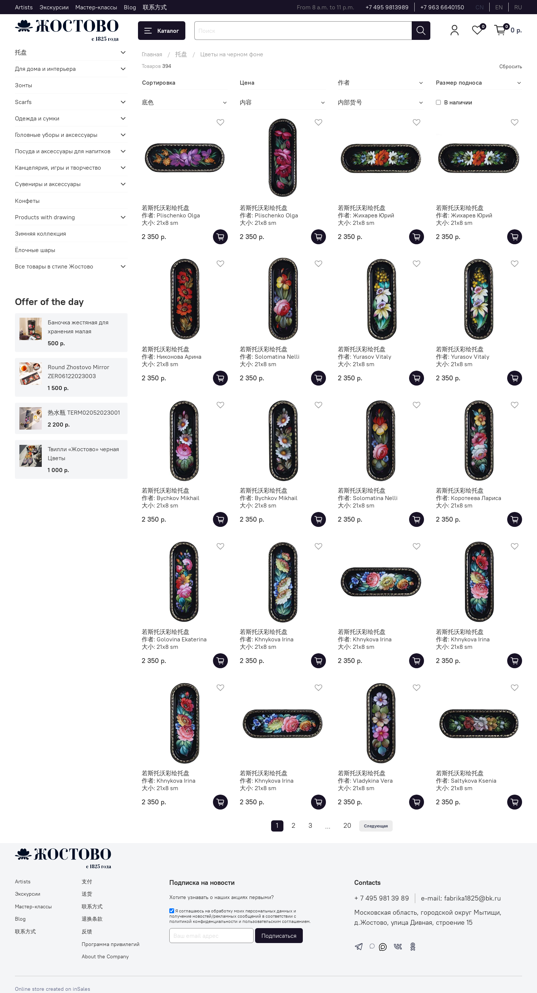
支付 (87, 881)
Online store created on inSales (52, 989)
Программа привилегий (110, 944)
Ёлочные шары (35, 250)
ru (518, 7)
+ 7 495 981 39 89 (381, 898)
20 (347, 825)
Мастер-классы (96, 7)
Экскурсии (54, 7)
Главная (152, 54)
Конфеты (27, 200)
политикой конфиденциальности (203, 921)
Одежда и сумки (37, 118)
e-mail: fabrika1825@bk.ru (461, 898)
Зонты (23, 85)
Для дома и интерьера (45, 68)
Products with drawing (45, 217)
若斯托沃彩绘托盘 (165, 207)
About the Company (105, 956)
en (499, 7)
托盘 (181, 54)
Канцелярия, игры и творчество (58, 167)
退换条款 (92, 918)
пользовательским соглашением (276, 921)
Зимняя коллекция (40, 233)
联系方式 (155, 7)
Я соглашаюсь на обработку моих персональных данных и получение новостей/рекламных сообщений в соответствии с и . (240, 916)
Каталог (161, 30)
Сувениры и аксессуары (48, 184)
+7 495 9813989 (387, 7)
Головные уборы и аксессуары (56, 134)
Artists (24, 7)
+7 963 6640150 (442, 7)
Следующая (376, 826)
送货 (87, 893)
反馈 (87, 931)
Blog (130, 7)
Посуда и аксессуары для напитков (62, 151)
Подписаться (278, 935)
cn (479, 7)
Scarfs (23, 102)
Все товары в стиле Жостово (54, 266)
